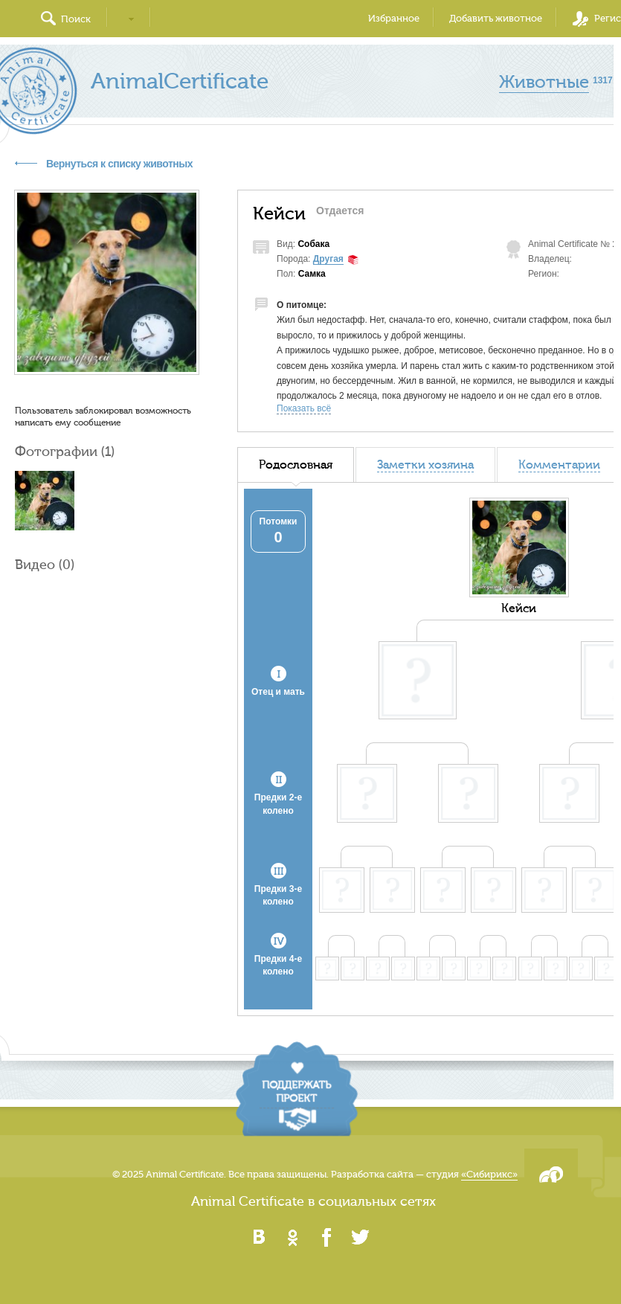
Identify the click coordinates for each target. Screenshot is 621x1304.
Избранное (393, 18)
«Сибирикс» (489, 1174)
